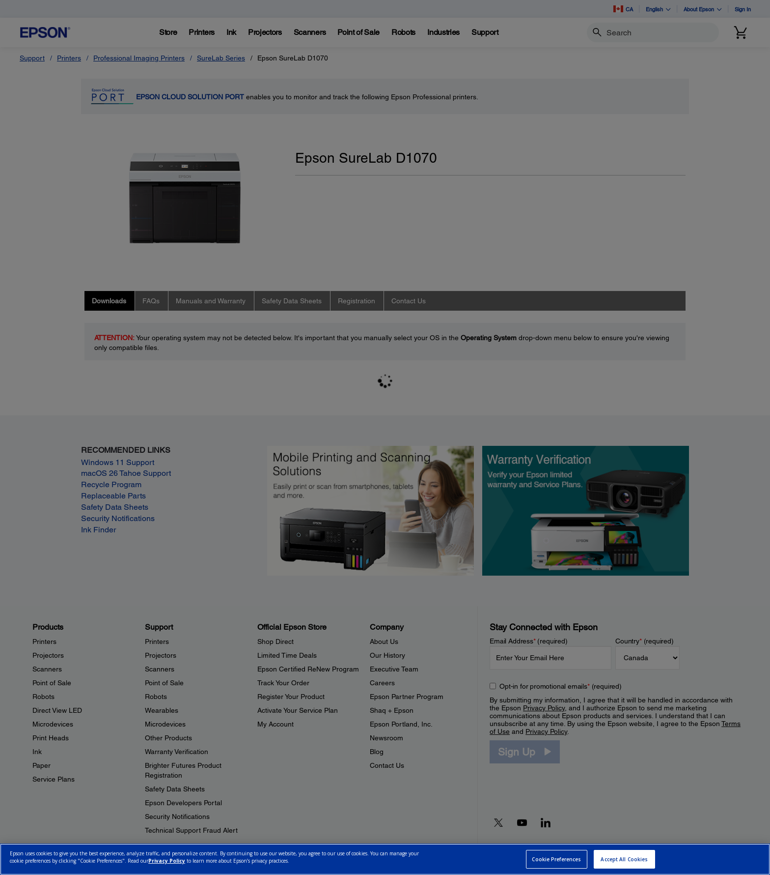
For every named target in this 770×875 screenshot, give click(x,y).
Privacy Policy (166, 860)
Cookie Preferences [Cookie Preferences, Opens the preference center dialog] (556, 859)
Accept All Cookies (624, 859)
